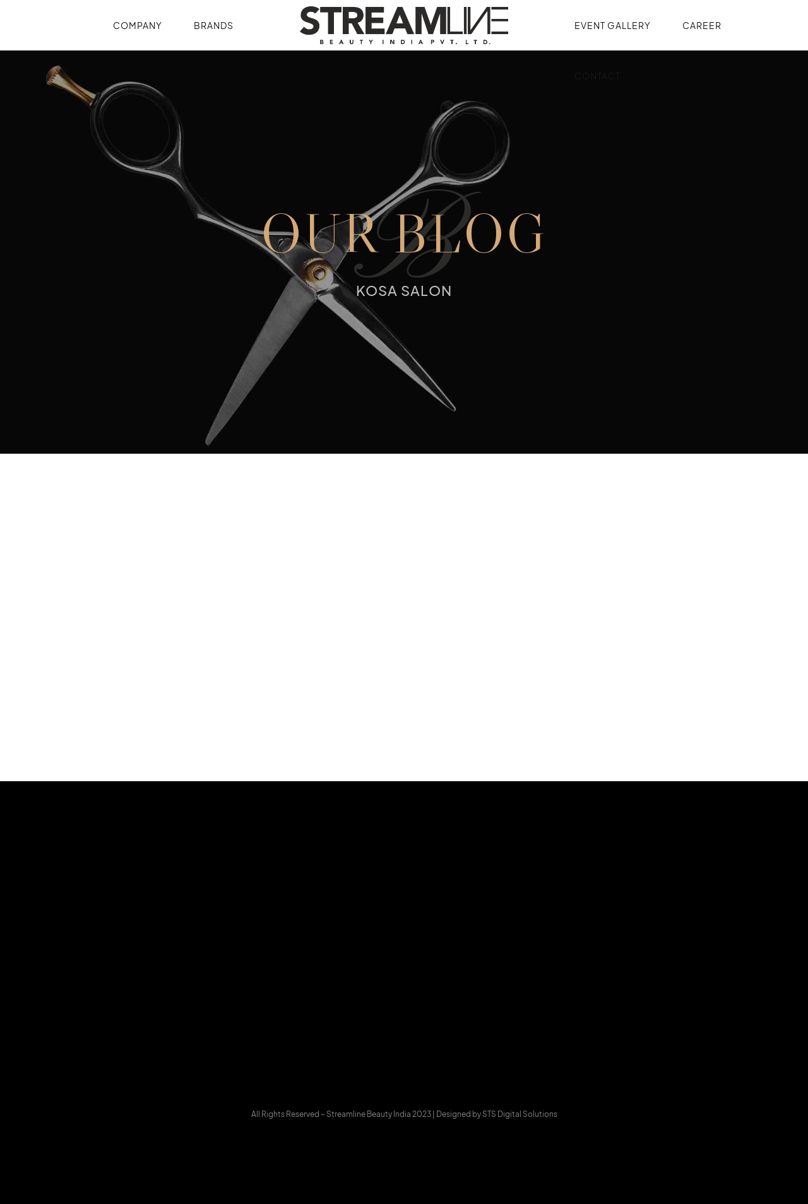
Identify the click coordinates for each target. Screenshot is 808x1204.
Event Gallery (612, 25)
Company (137, 25)
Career (702, 25)
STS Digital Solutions (519, 1114)
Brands (214, 25)
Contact (597, 75)
